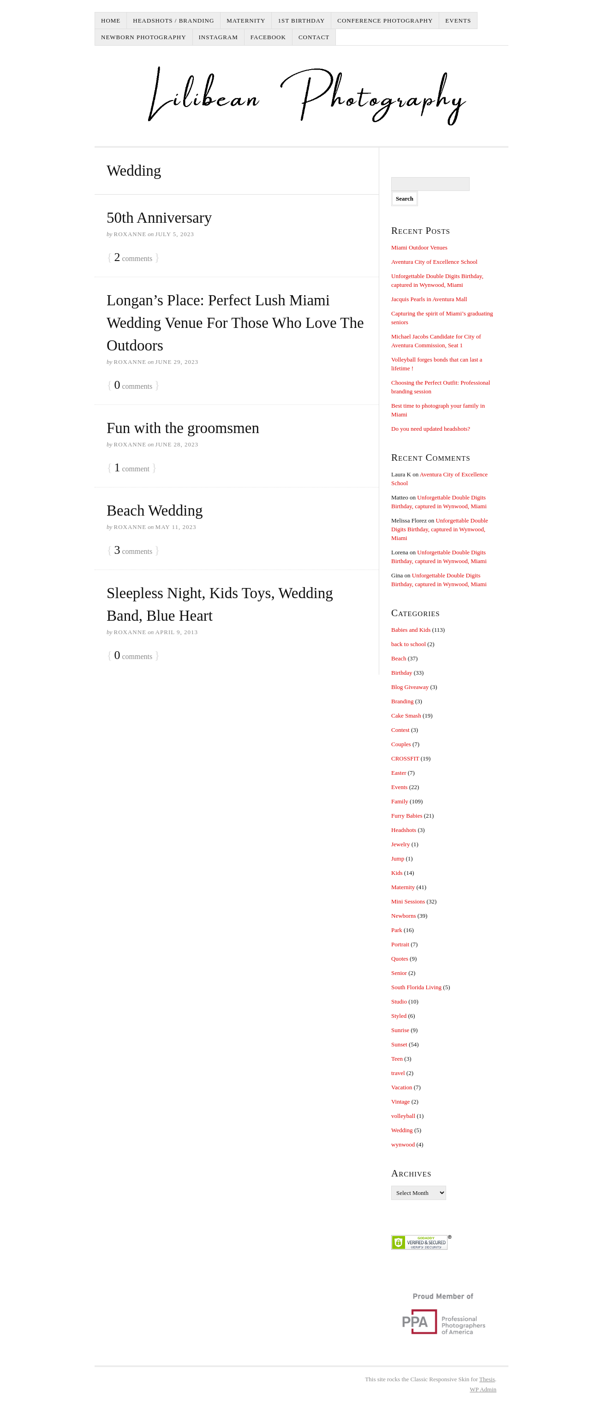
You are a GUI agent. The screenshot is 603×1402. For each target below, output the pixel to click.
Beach (398, 658)
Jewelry (400, 844)
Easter (398, 772)
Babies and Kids (410, 629)
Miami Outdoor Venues (419, 247)
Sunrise (400, 1030)
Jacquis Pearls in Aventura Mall (429, 299)
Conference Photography (385, 20)
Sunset (399, 1044)
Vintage (400, 1101)
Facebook (268, 37)
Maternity (246, 20)
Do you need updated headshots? (430, 428)
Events (458, 20)
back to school (408, 644)
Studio (399, 1001)
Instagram (218, 37)
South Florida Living (416, 987)
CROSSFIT (405, 758)
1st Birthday (301, 20)
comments (133, 257)
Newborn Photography (143, 37)
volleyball (403, 1115)
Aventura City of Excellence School (434, 261)
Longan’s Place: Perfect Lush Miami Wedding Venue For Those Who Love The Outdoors (235, 323)
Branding (402, 701)
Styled (398, 1015)
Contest (400, 729)
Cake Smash (406, 715)
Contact (314, 37)
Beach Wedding (155, 510)
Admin (483, 1389)
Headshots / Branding (173, 20)
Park (396, 930)
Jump (397, 858)
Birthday (401, 672)
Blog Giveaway (410, 686)
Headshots (403, 829)
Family (399, 801)
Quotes (399, 958)
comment (131, 468)
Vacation (401, 1087)
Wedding (402, 1130)
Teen (397, 1058)
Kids (397, 872)
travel (398, 1072)
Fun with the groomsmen (183, 428)
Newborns (403, 915)
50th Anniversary (159, 217)
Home (110, 20)
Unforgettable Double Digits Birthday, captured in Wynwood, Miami (439, 529)
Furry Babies (407, 815)
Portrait (400, 944)
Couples (401, 744)
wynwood (403, 1144)
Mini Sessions (408, 901)
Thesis (487, 1379)
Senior (399, 972)
